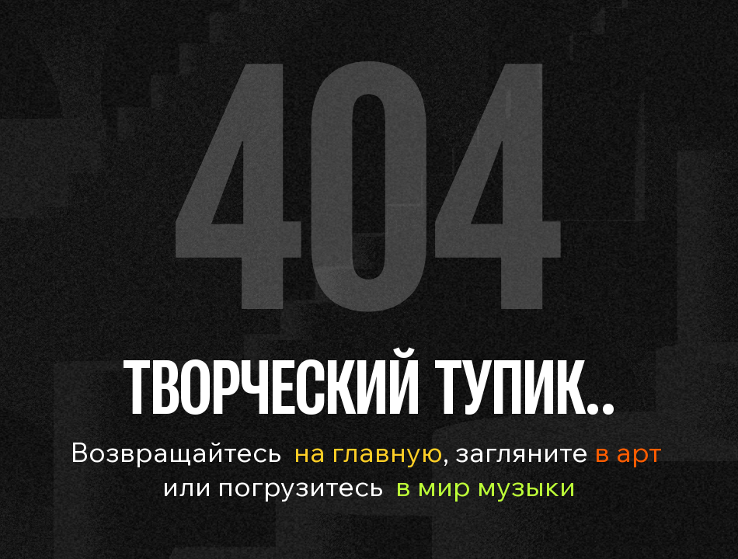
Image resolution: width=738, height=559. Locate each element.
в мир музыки (485, 485)
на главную (368, 451)
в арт (625, 451)
